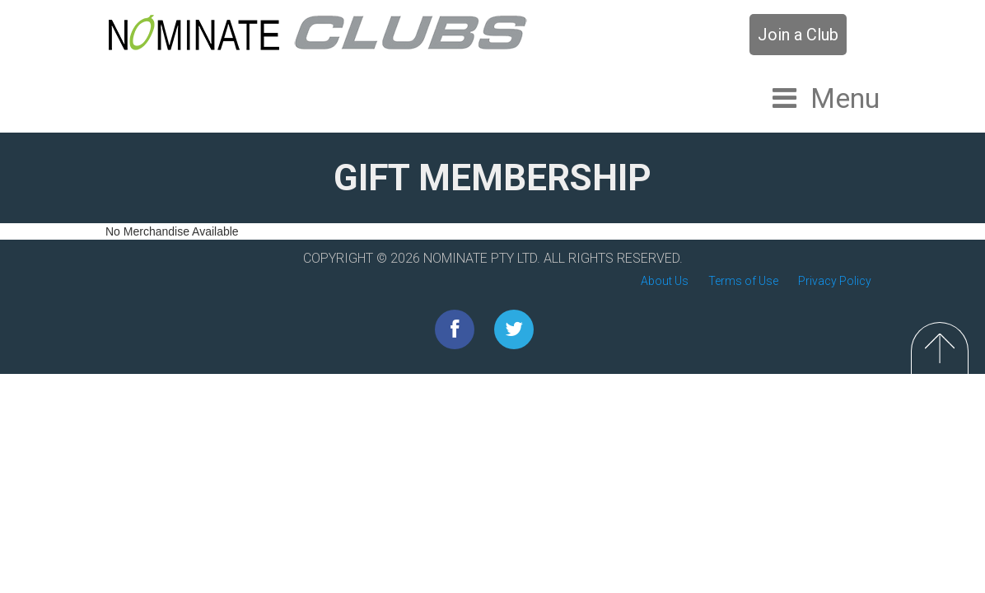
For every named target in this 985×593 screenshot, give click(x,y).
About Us (665, 280)
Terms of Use (743, 280)
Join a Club (798, 34)
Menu (845, 98)
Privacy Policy (834, 280)
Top (940, 348)
